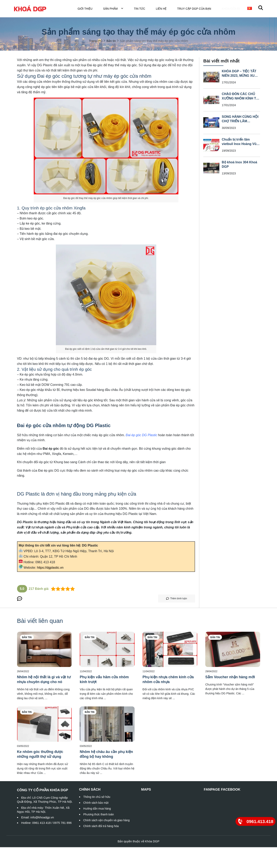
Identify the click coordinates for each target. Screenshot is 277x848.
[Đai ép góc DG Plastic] (141, 436)
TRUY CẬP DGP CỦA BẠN (197, 9)
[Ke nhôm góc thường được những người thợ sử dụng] (44, 724)
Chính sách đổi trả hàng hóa (101, 826)
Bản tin (27, 638)
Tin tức (142, 9)
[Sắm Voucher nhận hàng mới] (232, 650)
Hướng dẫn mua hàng (97, 809)
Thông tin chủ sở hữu (96, 797)
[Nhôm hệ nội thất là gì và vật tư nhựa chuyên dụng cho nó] (44, 650)
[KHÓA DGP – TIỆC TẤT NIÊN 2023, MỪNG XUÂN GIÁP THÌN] (211, 78)
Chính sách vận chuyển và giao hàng (106, 821)
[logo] (30, 9)
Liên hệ (163, 9)
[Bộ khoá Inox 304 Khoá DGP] (211, 169)
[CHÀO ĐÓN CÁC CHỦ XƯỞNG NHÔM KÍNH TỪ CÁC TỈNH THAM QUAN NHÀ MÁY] (211, 100)
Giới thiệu (87, 9)
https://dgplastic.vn (50, 568)
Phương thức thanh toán (98, 815)
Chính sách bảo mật (96, 803)
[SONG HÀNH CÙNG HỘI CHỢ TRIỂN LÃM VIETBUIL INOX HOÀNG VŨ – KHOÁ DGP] (211, 123)
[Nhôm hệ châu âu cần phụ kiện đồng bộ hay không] (107, 724)
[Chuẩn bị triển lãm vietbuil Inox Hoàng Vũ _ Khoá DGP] (211, 146)
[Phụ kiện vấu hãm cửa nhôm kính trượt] (107, 650)
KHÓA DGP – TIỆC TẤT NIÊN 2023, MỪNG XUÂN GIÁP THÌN (240, 76)
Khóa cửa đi (232, 9)
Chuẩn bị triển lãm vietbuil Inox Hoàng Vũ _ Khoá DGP (240, 144)
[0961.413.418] (255, 821)
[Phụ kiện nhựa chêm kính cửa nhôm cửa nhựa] (170, 650)
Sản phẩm (115, 9)
